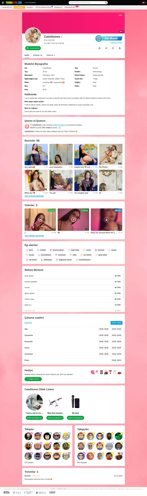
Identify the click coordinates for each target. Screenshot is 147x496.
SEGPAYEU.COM (61, 489)
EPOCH (53, 489)
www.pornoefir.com (25, 489)
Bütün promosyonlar (44, 7)
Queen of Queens (59, 125)
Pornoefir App (70, 7)
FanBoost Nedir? (116, 43)
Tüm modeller (7, 7)
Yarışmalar (58, 7)
